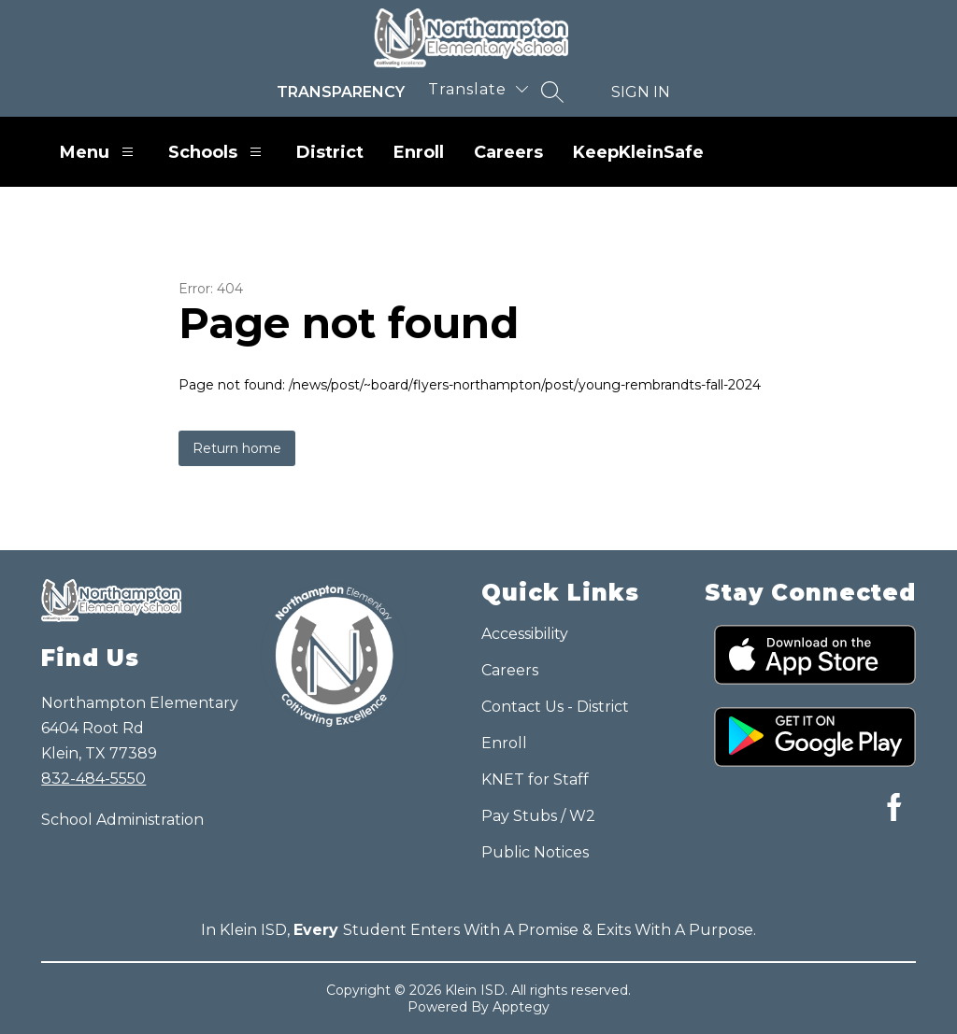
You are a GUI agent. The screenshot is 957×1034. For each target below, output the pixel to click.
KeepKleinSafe (638, 152)
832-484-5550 (93, 778)
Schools (217, 152)
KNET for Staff (535, 779)
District (330, 152)
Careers (508, 152)
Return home (237, 448)
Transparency (341, 92)
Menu (99, 152)
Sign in (640, 92)
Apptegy (521, 1007)
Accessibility (524, 634)
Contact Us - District (555, 706)
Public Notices (535, 852)
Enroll (418, 152)
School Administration (122, 820)
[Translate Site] (478, 89)
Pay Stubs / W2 (538, 816)
